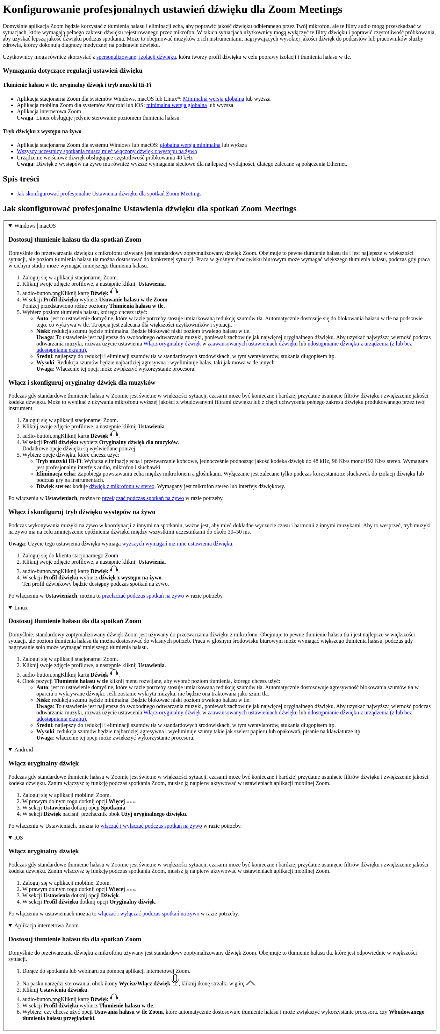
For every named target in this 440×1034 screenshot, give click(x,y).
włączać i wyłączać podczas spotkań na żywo (151, 826)
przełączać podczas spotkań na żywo (143, 498)
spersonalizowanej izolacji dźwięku (136, 57)
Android (23, 750)
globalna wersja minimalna (190, 145)
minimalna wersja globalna (176, 105)
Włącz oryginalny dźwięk (172, 344)
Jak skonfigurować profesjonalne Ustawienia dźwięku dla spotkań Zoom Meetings (109, 194)
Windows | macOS (35, 226)
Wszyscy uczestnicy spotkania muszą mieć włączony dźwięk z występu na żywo (107, 151)
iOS (18, 838)
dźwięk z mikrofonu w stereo (121, 486)
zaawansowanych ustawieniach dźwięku (253, 344)
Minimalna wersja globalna (213, 99)
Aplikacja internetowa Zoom (46, 925)
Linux (21, 608)
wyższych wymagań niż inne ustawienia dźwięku (177, 544)
